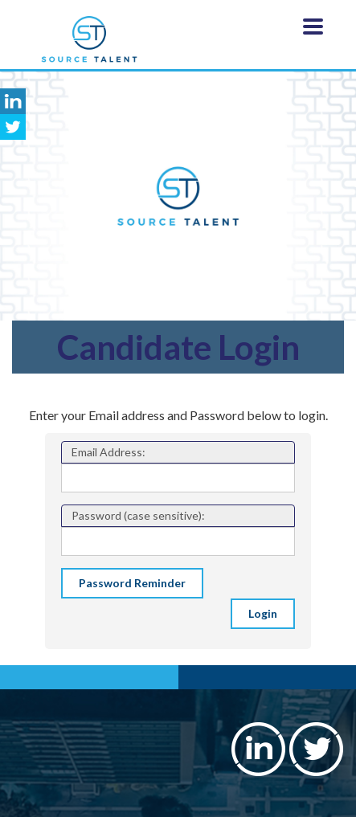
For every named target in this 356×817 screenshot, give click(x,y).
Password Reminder (132, 583)
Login (262, 613)
